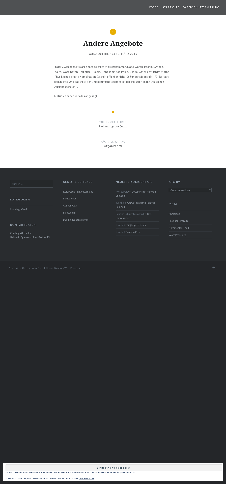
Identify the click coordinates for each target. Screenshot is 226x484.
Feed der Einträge (178, 220)
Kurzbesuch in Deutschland (78, 191)
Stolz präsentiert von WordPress (26, 268)
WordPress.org (177, 234)
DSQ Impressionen (136, 224)
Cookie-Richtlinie (86, 478)
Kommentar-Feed (179, 227)
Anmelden (174, 213)
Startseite (170, 7)
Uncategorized (18, 209)
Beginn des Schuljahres (76, 219)
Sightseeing (69, 212)
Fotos (153, 7)
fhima (107, 53)
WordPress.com (72, 268)
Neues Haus (69, 198)
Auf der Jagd (70, 205)
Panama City (132, 232)
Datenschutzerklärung (201, 7)
